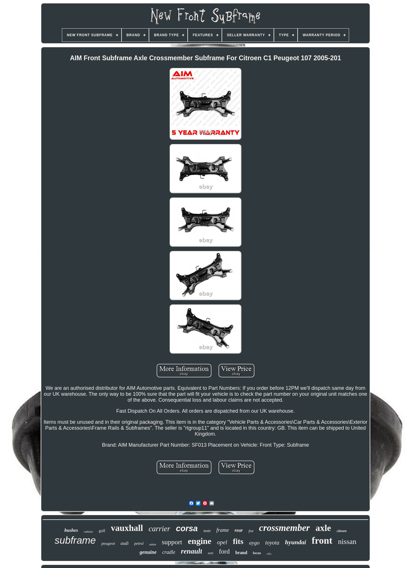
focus (257, 553)
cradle (168, 552)
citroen (342, 531)
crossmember (284, 528)
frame (223, 530)
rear (239, 530)
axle (323, 528)
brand (241, 552)
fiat (250, 531)
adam (152, 544)
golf (102, 531)
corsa (187, 528)
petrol (139, 543)
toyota (272, 542)
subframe (75, 540)
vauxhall (127, 528)
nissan (347, 541)
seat (210, 553)
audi (125, 543)
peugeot (108, 543)
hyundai (295, 542)
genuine (148, 552)
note (207, 530)
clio (269, 553)
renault (191, 551)
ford (224, 551)
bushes (71, 530)
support (172, 542)
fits (238, 541)
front (322, 540)
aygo (254, 543)
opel (222, 542)
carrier (159, 528)
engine (199, 541)
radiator (88, 531)
